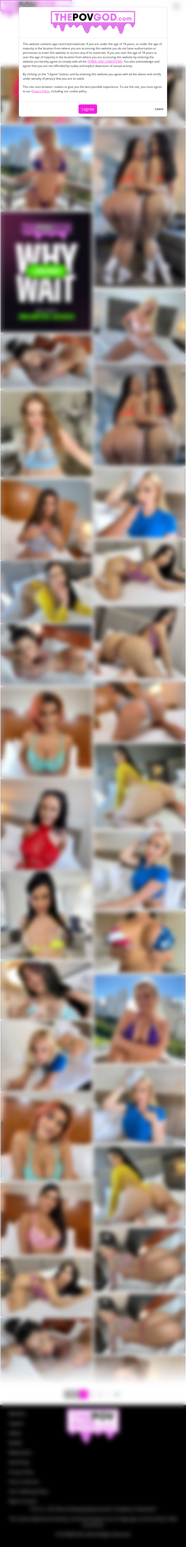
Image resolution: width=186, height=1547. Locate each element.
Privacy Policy (40, 91)
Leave (159, 109)
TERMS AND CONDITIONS (104, 61)
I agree (88, 109)
